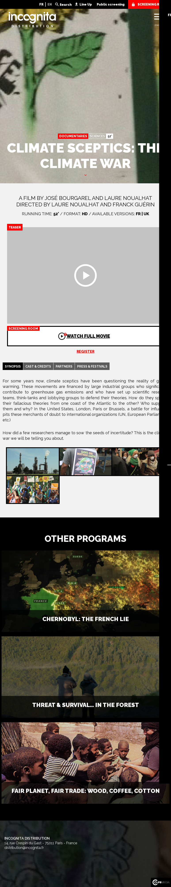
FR (41, 4)
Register (85, 351)
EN (50, 4)
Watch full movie (58, 332)
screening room (152, 4)
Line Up (86, 4)
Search (66, 4)
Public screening (111, 4)
